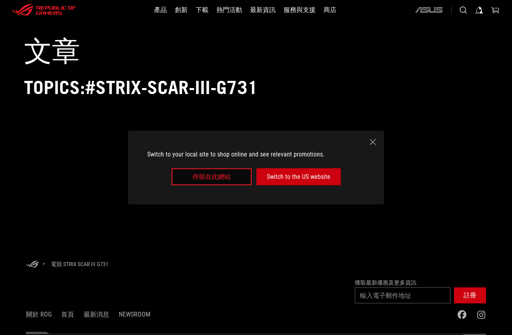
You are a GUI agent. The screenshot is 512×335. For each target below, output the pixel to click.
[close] (373, 141)
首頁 (67, 314)
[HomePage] (32, 265)
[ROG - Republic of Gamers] (44, 10)
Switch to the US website (298, 177)
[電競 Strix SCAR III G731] (79, 264)
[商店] (330, 10)
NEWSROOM (134, 314)
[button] (470, 295)
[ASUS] (429, 10)
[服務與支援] (300, 10)
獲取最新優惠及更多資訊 (385, 282)
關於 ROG (39, 314)
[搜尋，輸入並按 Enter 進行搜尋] (463, 10)
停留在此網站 (211, 177)
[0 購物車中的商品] (495, 10)
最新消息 (96, 314)
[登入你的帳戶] (479, 10)
